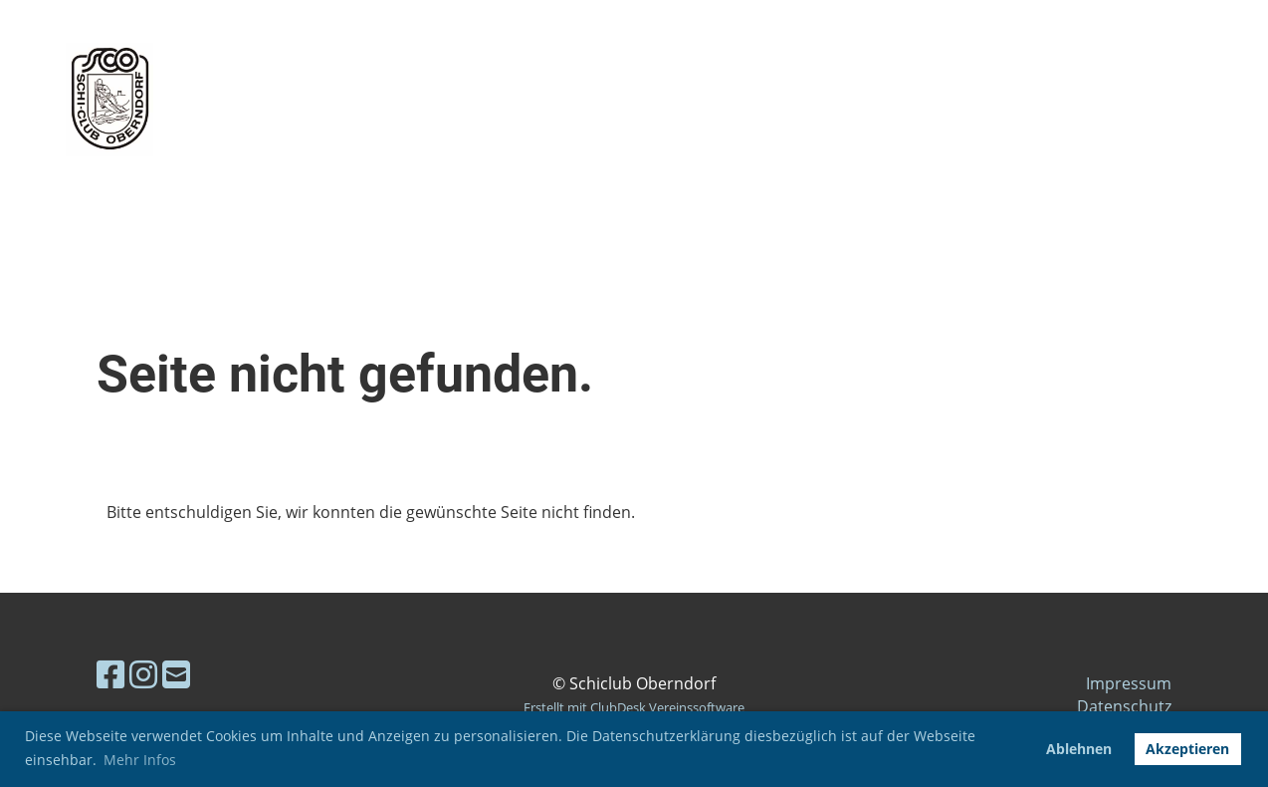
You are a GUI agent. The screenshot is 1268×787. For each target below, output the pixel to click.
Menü (1199, 99)
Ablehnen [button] (1079, 748)
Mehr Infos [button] (140, 759)
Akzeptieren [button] (1187, 748)
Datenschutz (1124, 706)
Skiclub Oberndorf (392, 99)
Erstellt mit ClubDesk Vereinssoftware (634, 707)
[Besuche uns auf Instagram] (143, 674)
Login (1092, 99)
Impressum (1128, 683)
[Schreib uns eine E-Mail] (176, 674)
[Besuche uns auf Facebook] (110, 674)
